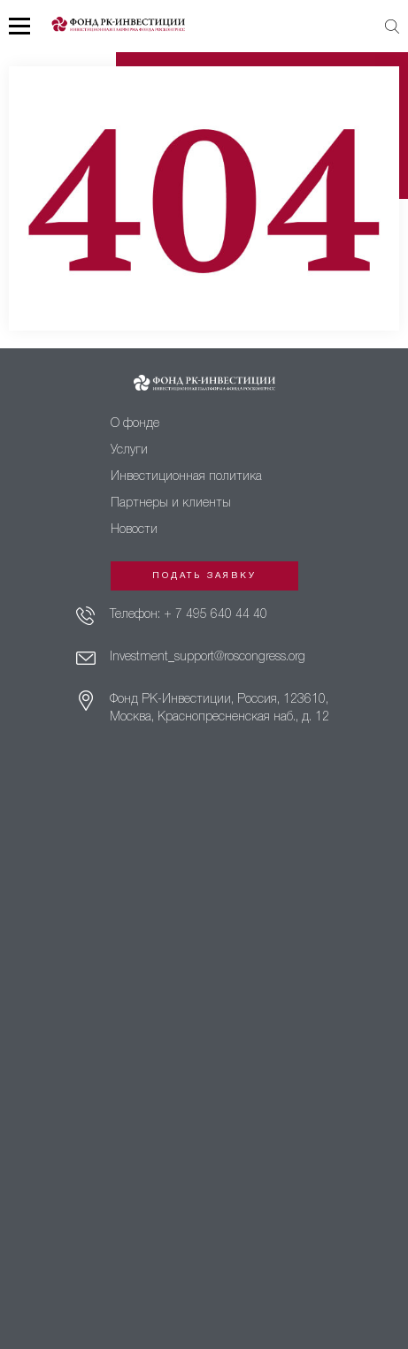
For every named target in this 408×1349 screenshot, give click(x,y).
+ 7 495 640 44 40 (215, 615)
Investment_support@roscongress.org (207, 657)
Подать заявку (204, 576)
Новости (134, 530)
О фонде (135, 424)
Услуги (129, 450)
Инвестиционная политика (186, 477)
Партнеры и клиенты (171, 503)
